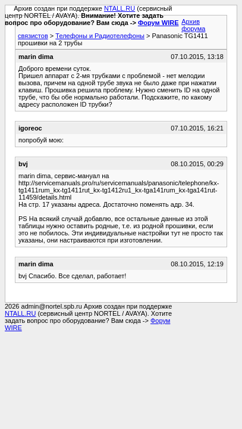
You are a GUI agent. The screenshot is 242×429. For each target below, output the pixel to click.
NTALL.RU (119, 8)
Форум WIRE (158, 22)
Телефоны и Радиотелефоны (99, 35)
